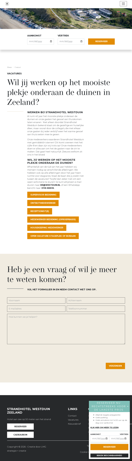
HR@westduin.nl (50, 185)
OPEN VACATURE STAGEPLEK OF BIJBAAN (53, 236)
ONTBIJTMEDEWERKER (42, 203)
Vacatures (73, 420)
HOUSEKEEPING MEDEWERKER (46, 227)
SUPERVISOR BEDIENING (43, 195)
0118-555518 (47, 188)
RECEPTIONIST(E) (39, 211)
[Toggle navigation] (123, 3)
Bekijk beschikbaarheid (109, 455)
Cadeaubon (20, 435)
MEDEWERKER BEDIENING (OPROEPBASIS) (53, 219)
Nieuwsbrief (74, 424)
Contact (72, 416)
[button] (109, 406)
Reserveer (20, 426)
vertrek (63, 35)
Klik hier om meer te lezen (104, 427)
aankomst (34, 35)
